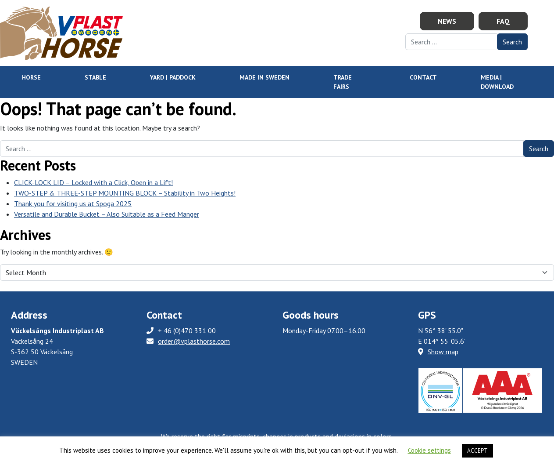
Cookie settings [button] (429, 450)
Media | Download (497, 82)
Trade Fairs (342, 82)
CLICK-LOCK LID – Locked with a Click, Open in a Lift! (93, 182)
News (447, 21)
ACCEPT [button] (477, 450)
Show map (438, 351)
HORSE (31, 77)
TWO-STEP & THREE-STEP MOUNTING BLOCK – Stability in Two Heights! (125, 193)
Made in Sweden (264, 77)
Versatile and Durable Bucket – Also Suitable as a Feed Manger (106, 214)
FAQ (503, 21)
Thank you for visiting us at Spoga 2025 (73, 203)
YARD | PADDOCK (173, 77)
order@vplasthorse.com (194, 341)
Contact (423, 77)
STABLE (95, 77)
